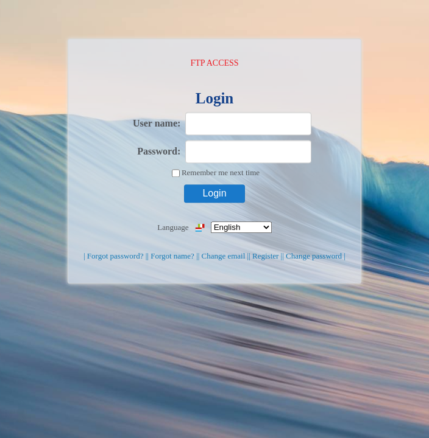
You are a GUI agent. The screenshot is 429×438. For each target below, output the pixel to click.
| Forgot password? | (115, 255)
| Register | (265, 255)
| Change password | (314, 255)
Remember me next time (221, 172)
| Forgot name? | (172, 255)
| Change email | (223, 255)
